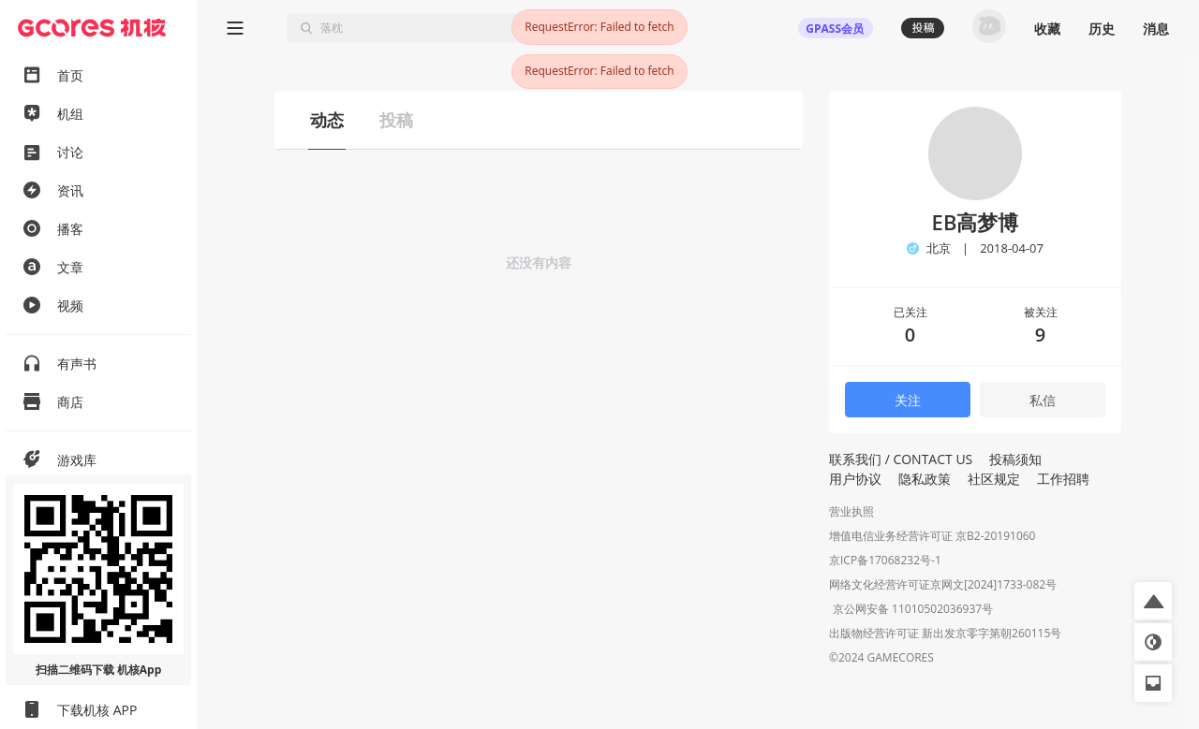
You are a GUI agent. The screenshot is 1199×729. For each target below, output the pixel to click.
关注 (908, 400)
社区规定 (994, 479)
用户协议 (855, 479)
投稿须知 (1015, 459)
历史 (1101, 28)
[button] (1153, 601)
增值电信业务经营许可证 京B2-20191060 (932, 536)
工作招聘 (1063, 479)
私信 (1042, 400)
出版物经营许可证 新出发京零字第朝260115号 (945, 635)
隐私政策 (924, 479)
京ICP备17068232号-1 (885, 560)
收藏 (1047, 28)
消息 (1156, 28)
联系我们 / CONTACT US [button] (900, 459)
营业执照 (851, 511)
